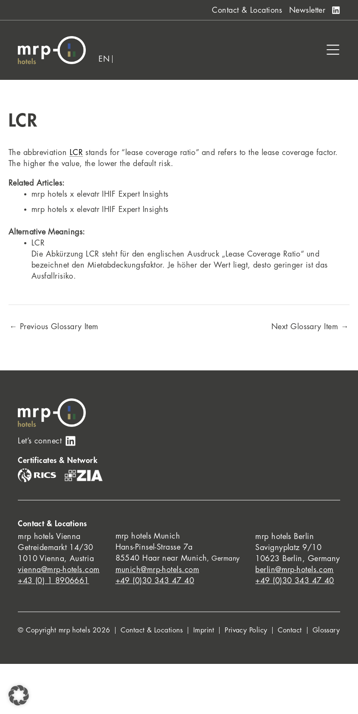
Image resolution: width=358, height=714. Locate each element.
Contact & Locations (247, 10)
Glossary (326, 630)
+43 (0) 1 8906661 (53, 580)
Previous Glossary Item (54, 326)
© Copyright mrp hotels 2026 (64, 630)
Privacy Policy (246, 630)
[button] (18, 695)
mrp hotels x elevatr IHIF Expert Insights (99, 194)
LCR (38, 243)
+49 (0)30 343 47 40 (155, 580)
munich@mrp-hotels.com (157, 569)
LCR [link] (76, 152)
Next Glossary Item (310, 326)
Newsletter (307, 10)
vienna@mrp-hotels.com (58, 569)
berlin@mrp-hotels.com (294, 569)
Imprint (203, 630)
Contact (290, 630)
